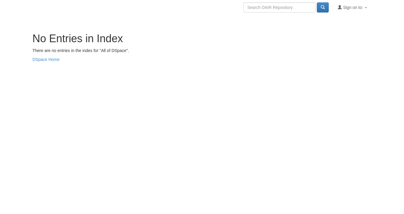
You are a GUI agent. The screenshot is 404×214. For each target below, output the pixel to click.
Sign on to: (352, 7)
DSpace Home (45, 59)
